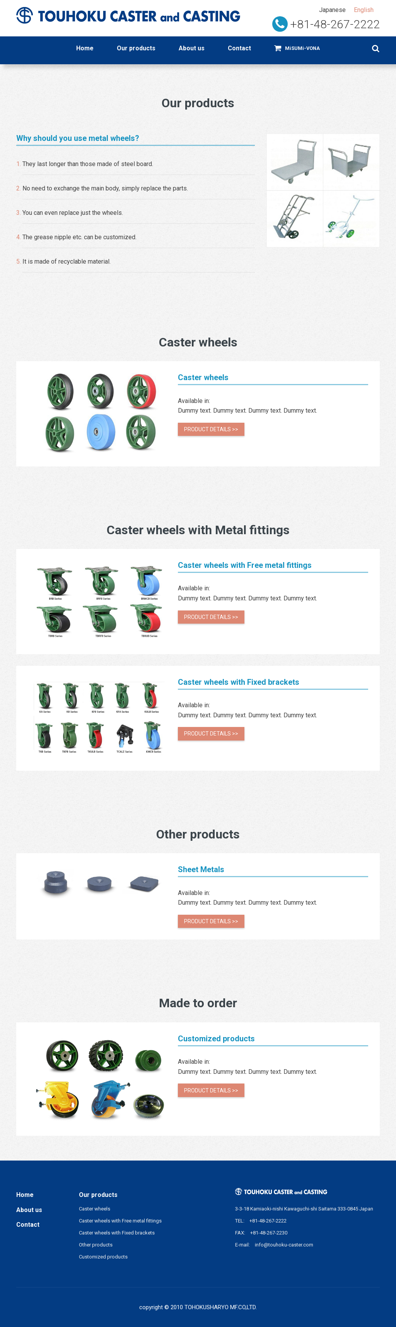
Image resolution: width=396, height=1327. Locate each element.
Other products (96, 1245)
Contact (239, 48)
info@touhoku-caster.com (284, 1245)
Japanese (332, 10)
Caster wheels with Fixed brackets (117, 1233)
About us (192, 48)
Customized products (103, 1257)
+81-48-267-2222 (335, 24)
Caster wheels (94, 1209)
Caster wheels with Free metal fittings (120, 1221)
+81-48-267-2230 (268, 1233)
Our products (136, 48)
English (364, 10)
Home (85, 48)
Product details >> (211, 429)
